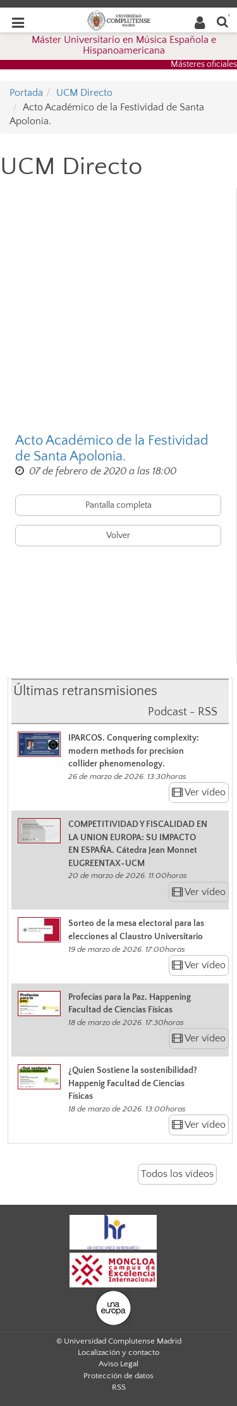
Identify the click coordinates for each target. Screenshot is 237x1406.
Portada (26, 92)
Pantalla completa (118, 505)
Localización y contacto (118, 1352)
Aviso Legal (118, 1363)
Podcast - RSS (182, 712)
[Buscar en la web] (222, 21)
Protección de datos (118, 1375)
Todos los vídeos (177, 1174)
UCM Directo (84, 92)
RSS (119, 1387)
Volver (118, 535)
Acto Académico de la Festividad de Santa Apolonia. (112, 448)
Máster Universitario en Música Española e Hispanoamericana (124, 45)
